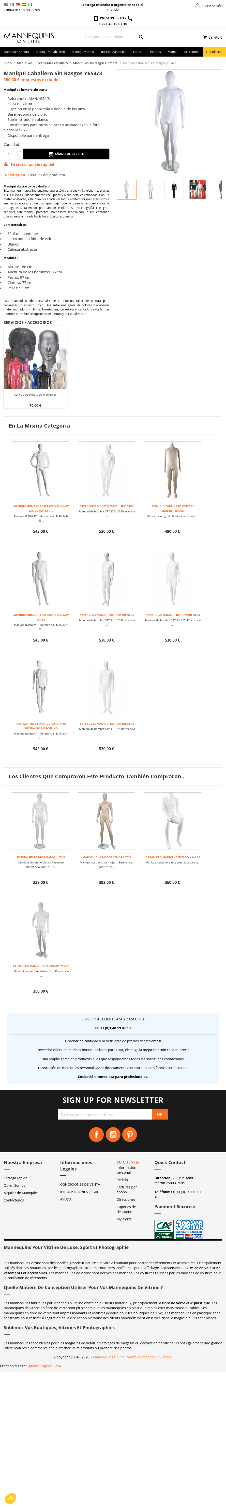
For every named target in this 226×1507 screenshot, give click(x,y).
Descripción (15, 174)
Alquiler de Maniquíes (21, 1192)
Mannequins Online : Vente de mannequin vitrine (132, 1357)
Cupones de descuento (126, 1209)
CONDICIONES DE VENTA (80, 1184)
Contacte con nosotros (22, 9)
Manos (172, 52)
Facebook (96, 1134)
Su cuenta (128, 1162)
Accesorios (191, 52)
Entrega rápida (15, 1178)
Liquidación (214, 52)
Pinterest (129, 1134)
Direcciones (126, 1199)
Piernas (155, 52)
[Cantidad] (10, 154)
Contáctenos (14, 1200)
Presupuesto (109, 17)
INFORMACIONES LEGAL (79, 1191)
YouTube (113, 1134)
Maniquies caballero (50, 52)
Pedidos (123, 1179)
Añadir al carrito (66, 154)
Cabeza (138, 52)
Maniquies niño (83, 52)
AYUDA (66, 1199)
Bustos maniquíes (113, 52)
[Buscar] (114, 36)
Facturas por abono (127, 1189)
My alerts (124, 1219)
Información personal (126, 1170)
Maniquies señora (16, 52)
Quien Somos (14, 1185)
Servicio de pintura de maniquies (35, 394)
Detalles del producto (46, 174)
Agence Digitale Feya (44, 1366)
